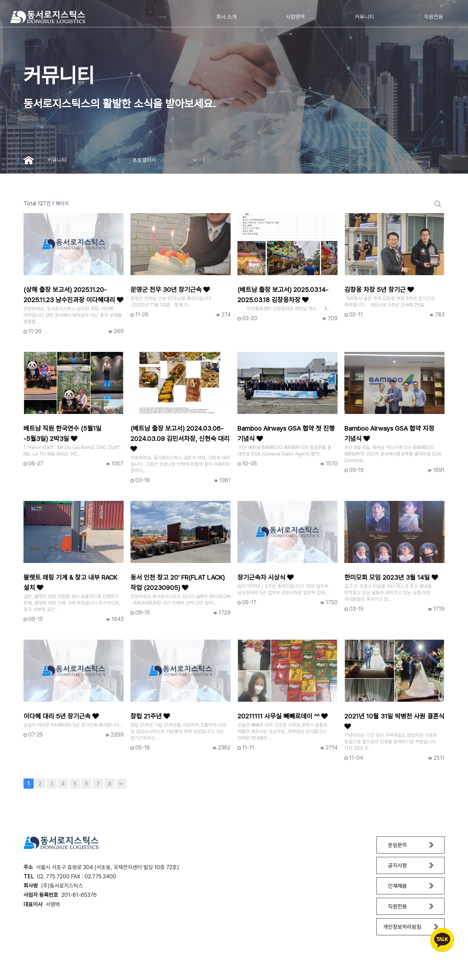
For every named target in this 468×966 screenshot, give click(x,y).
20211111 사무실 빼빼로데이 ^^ (282, 716)
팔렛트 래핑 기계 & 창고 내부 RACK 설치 (70, 583)
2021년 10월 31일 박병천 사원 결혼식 (394, 721)
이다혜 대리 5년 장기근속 (61, 716)
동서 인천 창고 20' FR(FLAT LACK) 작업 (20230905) (177, 583)
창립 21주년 (150, 716)
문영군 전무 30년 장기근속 (170, 290)
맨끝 (121, 783)
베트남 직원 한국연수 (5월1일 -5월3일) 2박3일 (63, 434)
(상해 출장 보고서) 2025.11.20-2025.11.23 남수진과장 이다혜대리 (73, 295)
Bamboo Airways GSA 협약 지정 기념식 (389, 434)
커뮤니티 (83, 160)
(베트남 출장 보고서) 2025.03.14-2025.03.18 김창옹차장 (282, 295)
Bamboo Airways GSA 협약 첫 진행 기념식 (286, 434)
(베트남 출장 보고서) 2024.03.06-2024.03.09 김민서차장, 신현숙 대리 (180, 438)
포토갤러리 (168, 160)
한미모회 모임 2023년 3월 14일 (391, 577)
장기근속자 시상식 (265, 577)
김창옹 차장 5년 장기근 (379, 290)
